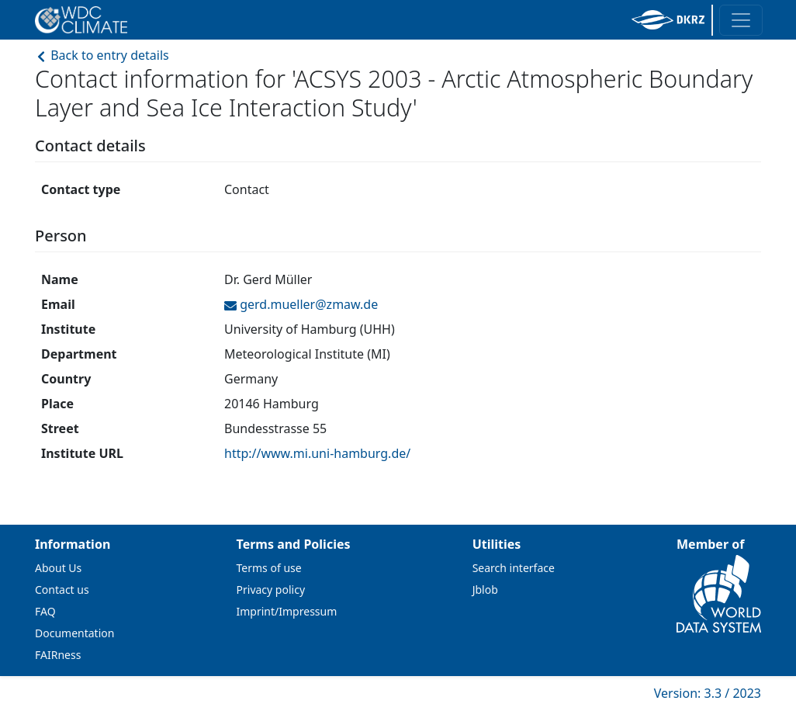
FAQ (45, 611)
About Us (58, 567)
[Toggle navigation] (741, 20)
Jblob (485, 589)
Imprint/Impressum (287, 611)
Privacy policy (271, 589)
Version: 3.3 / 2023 (707, 693)
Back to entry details (102, 55)
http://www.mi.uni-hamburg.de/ (317, 453)
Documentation (74, 633)
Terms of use (269, 567)
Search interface (513, 567)
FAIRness (58, 654)
